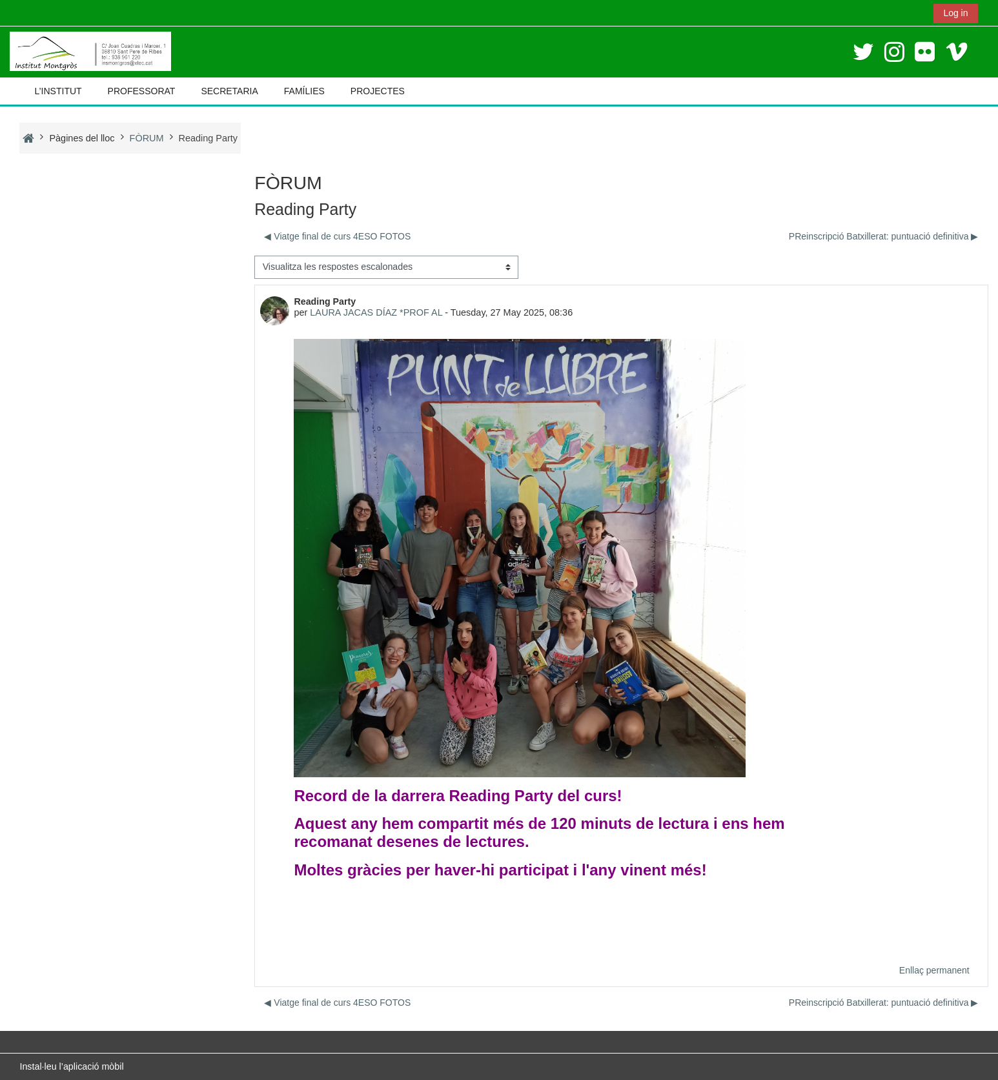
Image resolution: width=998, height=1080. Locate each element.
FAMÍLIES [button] (304, 91)
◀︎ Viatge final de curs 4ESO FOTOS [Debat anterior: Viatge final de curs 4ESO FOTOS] (337, 236)
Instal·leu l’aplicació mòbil (71, 1066)
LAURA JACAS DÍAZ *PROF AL (376, 312)
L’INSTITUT (57, 91)
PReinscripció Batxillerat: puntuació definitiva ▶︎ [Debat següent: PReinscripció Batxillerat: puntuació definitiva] (883, 236)
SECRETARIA (229, 91)
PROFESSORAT (142, 91)
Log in (955, 13)
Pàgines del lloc (81, 138)
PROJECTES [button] (378, 91)
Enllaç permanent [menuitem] (934, 970)
